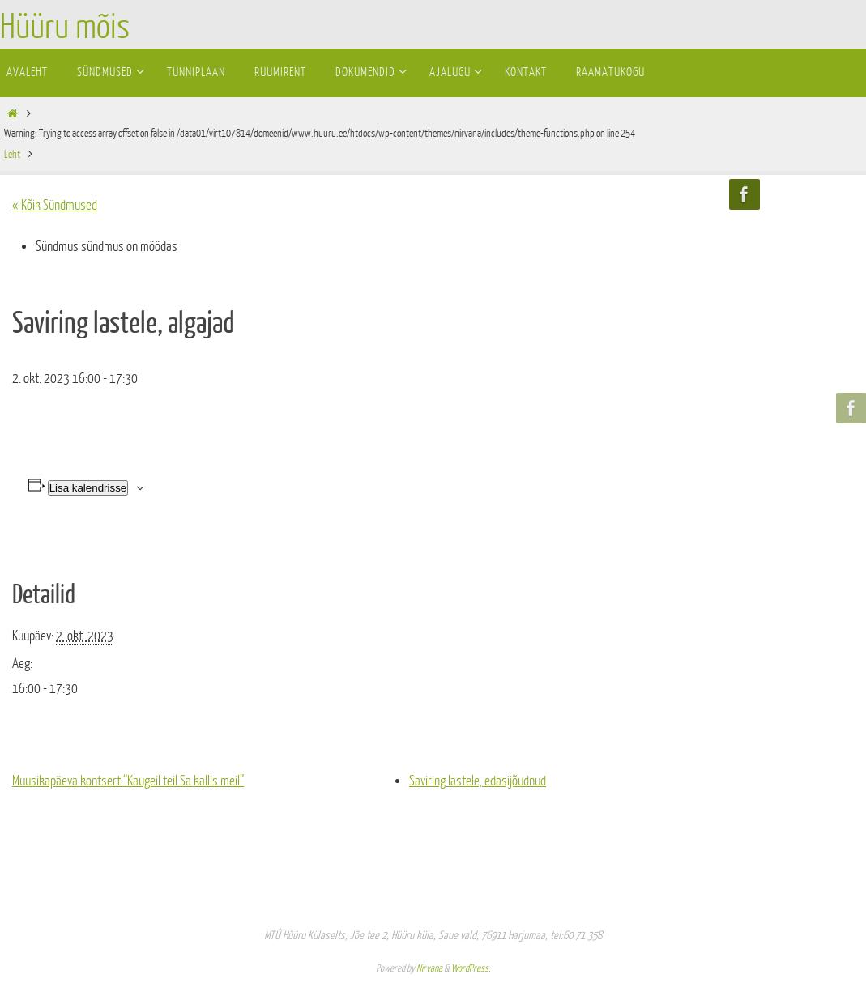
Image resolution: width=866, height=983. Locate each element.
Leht (12, 154)
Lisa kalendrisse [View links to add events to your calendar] (88, 488)
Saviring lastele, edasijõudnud (477, 781)
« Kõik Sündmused (54, 205)
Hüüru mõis (65, 27)
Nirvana (429, 968)
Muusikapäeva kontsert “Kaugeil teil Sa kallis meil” (128, 781)
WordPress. (470, 968)
